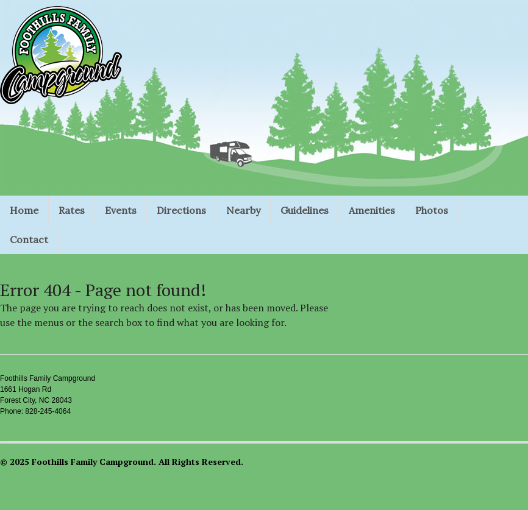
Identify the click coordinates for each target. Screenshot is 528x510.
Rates (72, 210)
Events (121, 210)
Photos (431, 210)
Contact (29, 239)
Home (24, 210)
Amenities (372, 210)
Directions (181, 210)
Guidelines (304, 210)
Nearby (243, 210)
